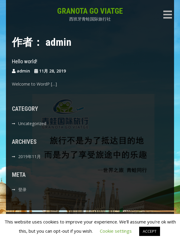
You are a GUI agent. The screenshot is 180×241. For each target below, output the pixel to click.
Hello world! (24, 61)
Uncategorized (32, 123)
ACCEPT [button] (149, 231)
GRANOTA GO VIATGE (90, 11)
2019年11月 (29, 156)
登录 (22, 189)
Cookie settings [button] (116, 231)
